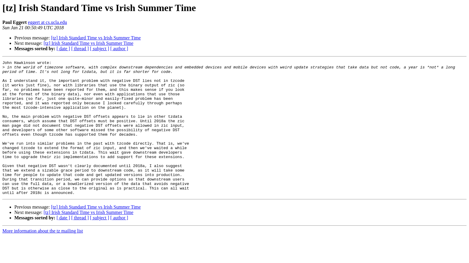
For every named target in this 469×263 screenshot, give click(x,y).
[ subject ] (99, 48)
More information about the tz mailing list (42, 257)
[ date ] (63, 48)
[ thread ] (80, 48)
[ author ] (119, 48)
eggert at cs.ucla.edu (47, 22)
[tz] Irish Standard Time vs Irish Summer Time (96, 37)
